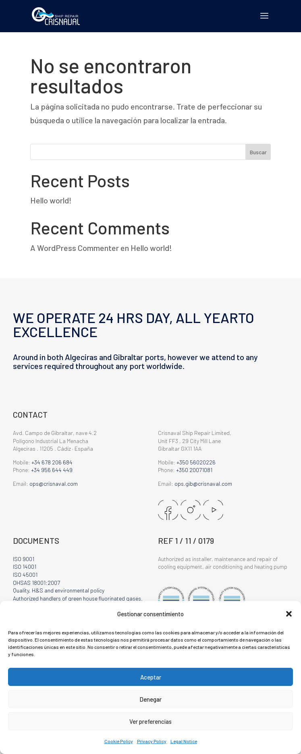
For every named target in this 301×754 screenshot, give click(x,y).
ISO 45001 (25, 574)
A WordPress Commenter (74, 248)
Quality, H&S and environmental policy (58, 590)
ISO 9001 (23, 558)
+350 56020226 (196, 462)
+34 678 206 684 (52, 462)
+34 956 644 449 (52, 469)
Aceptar (150, 677)
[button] (289, 614)
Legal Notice (183, 741)
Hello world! (51, 200)
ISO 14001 (24, 566)
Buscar (258, 152)
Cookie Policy (118, 741)
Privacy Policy (151, 741)
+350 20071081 (194, 469)
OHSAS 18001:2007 (36, 582)
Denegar (150, 699)
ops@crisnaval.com (53, 483)
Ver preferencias (150, 721)
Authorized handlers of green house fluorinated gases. (78, 598)
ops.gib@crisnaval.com (203, 483)
